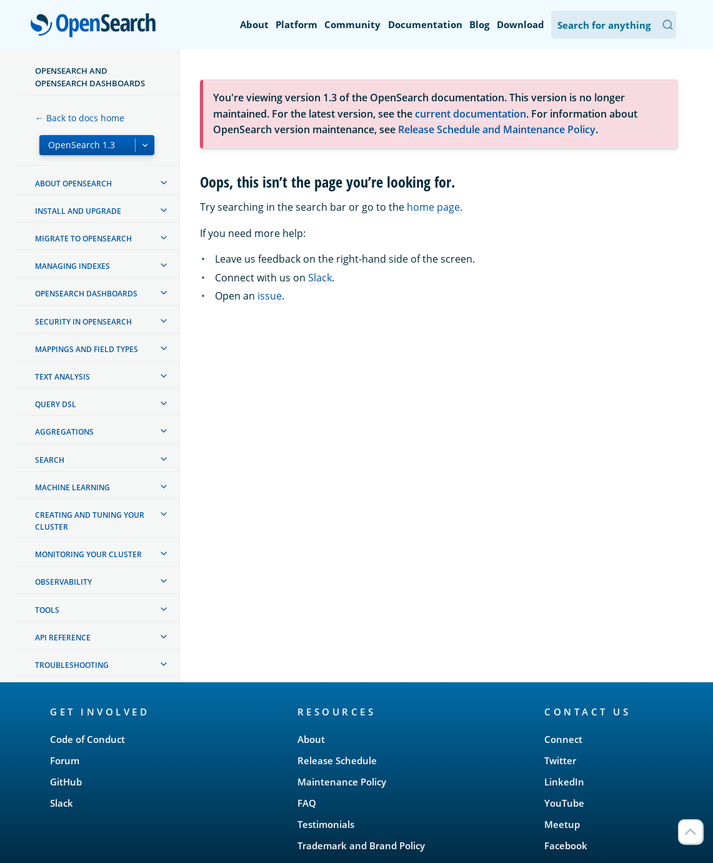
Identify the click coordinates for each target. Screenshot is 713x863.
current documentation (470, 114)
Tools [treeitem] (47, 610)
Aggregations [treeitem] (64, 431)
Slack (320, 278)
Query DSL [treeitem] (55, 404)
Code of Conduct (87, 739)
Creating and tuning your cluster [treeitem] (89, 521)
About (254, 24)
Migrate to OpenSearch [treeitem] (83, 238)
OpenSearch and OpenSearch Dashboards (90, 77)
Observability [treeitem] (63, 582)
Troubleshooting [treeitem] (72, 665)
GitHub (66, 781)
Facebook (565, 845)
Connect (563, 739)
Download (520, 24)
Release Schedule (337, 760)
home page (433, 207)
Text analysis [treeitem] (62, 376)
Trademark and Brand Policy (361, 845)
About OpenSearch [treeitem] (73, 183)
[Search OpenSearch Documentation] (613, 25)
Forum (64, 760)
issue (269, 296)
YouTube (564, 803)
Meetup (562, 824)
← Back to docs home (79, 118)
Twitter (560, 760)
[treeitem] (164, 183)
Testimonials (325, 824)
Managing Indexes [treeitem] (72, 266)
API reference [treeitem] (63, 637)
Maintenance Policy (341, 781)
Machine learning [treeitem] (72, 487)
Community (352, 24)
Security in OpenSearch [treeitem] (83, 321)
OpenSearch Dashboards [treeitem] (86, 293)
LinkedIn (564, 781)
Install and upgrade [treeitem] (78, 211)
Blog (479, 24)
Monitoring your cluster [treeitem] (88, 554)
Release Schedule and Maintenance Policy (497, 129)
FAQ (306, 803)
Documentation (425, 24)
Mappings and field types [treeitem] (86, 349)
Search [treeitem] (49, 460)
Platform (296, 24)
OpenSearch (96, 26)
